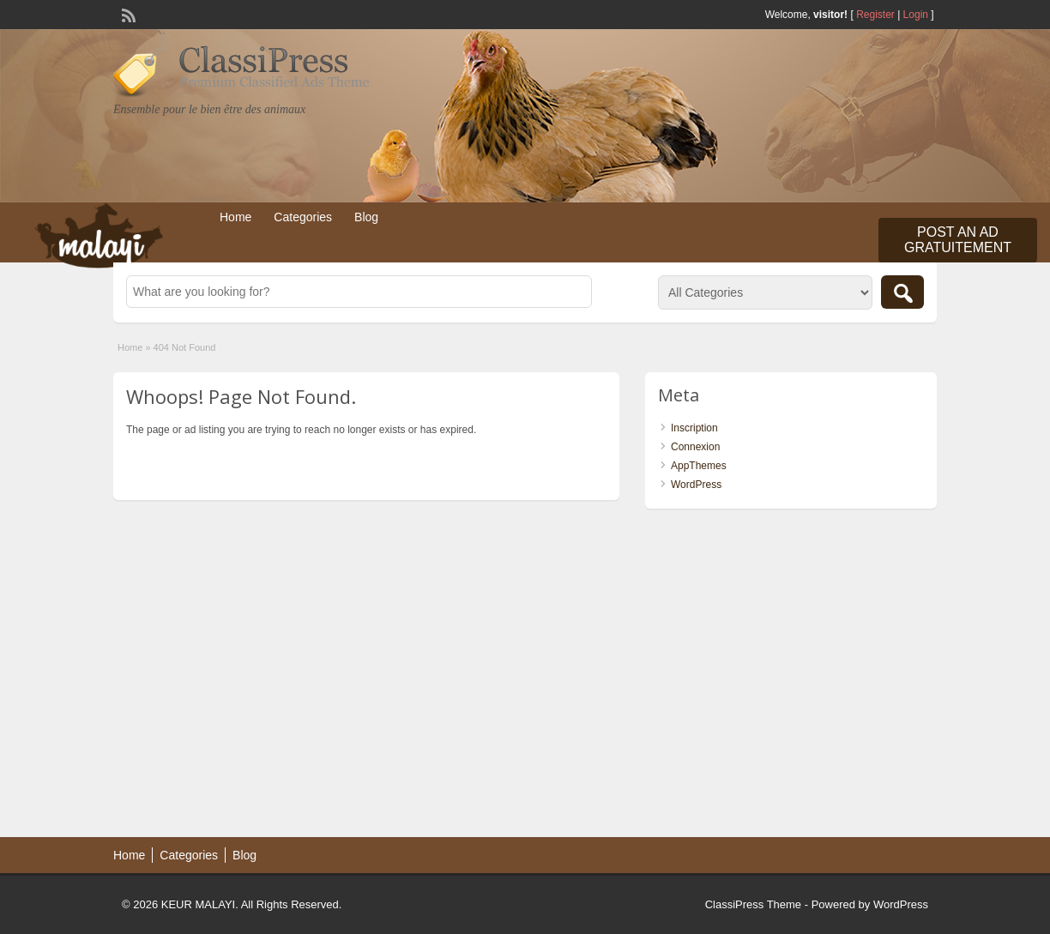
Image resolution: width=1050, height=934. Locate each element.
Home (235, 217)
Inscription (694, 428)
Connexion (695, 447)
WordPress (696, 485)
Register (875, 15)
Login (915, 15)
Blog (366, 217)
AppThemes (699, 466)
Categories (303, 217)
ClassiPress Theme (753, 904)
